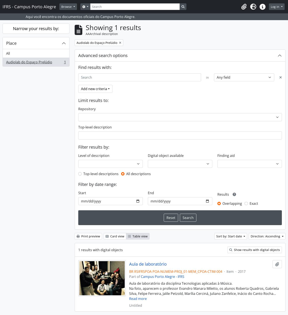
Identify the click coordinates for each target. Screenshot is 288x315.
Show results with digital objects (254, 250)
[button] (244, 6)
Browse (67, 7)
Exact (254, 203)
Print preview (88, 236)
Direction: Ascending (266, 236)
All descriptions (138, 173)
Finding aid (226, 155)
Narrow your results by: (36, 28)
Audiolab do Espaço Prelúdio (36, 63)
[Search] (135, 6)
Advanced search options (103, 55)
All (8, 53)
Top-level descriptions (101, 173)
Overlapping (232, 203)
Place (11, 43)
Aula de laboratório (148, 264)
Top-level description (95, 127)
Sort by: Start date (229, 236)
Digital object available (166, 155)
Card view (115, 236)
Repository (87, 109)
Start (82, 193)
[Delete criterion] (280, 77)
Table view (138, 236)
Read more (138, 298)
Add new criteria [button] (94, 88)
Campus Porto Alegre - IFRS (162, 276)
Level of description (93, 155)
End (151, 193)
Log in (275, 7)
